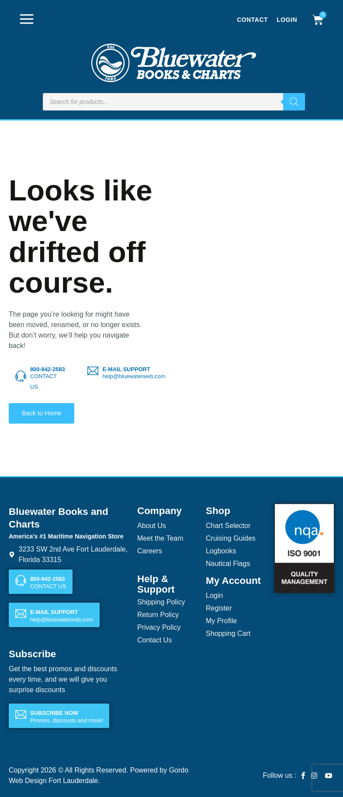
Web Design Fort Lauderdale (53, 780)
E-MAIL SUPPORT (126, 369)
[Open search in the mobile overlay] (174, 101)
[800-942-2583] (20, 376)
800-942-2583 (47, 369)
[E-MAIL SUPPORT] (92, 371)
